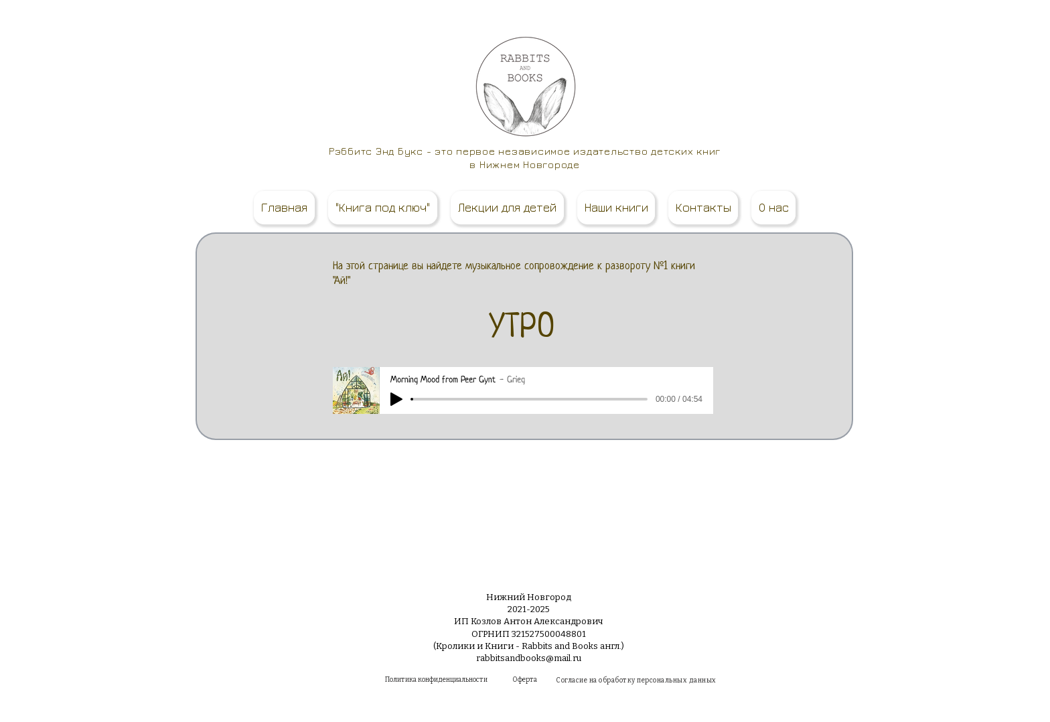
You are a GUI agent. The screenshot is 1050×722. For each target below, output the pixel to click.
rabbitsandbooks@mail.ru (528, 658)
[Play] (396, 399)
